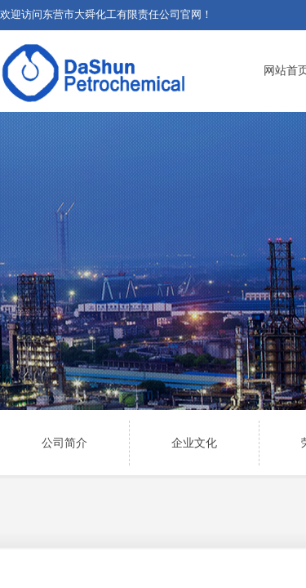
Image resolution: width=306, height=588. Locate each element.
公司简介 (64, 443)
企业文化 (194, 443)
